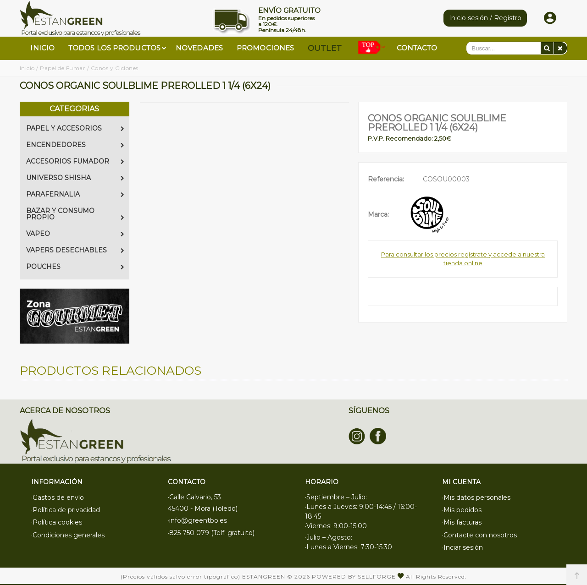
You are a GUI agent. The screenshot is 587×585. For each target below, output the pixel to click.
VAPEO (75, 234)
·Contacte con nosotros (479, 531)
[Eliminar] (560, 48)
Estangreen (263, 575)
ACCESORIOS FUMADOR (75, 161)
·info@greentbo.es (197, 520)
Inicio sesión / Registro (485, 18)
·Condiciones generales (68, 531)
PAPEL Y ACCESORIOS (75, 128)
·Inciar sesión (462, 543)
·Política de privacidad (65, 508)
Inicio (27, 68)
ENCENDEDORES (75, 145)
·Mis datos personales (476, 497)
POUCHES (75, 266)
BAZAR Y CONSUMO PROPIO (75, 214)
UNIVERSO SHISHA (75, 178)
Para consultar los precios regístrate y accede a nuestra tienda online (463, 259)
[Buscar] (547, 48)
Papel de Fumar (62, 68)
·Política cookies (56, 520)
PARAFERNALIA (75, 194)
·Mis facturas (462, 520)
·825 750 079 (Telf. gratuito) (211, 531)
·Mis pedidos (462, 508)
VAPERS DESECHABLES (75, 250)
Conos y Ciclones (114, 68)
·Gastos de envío (57, 497)
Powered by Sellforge (354, 575)
